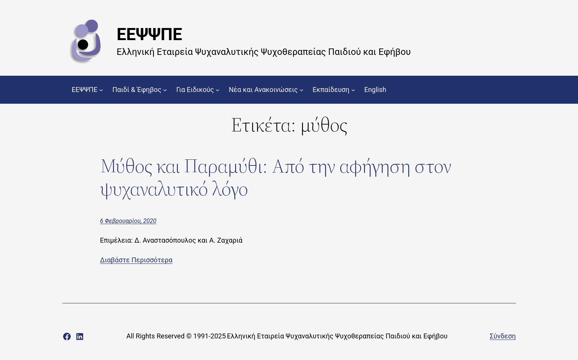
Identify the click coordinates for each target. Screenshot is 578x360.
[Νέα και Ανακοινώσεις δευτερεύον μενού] (301, 90)
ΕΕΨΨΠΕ (149, 34)
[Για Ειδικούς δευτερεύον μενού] (217, 90)
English (375, 90)
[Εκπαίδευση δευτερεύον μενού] (353, 90)
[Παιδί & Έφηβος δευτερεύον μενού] (165, 90)
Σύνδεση (503, 336)
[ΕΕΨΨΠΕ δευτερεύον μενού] (101, 90)
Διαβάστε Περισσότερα (136, 260)
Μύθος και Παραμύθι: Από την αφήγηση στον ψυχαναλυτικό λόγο (275, 177)
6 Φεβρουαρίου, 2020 (128, 220)
